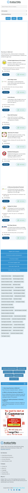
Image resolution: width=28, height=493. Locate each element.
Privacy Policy (5, 472)
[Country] (14, 11)
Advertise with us (6, 474)
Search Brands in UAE (7, 461)
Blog (20, 18)
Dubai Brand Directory (7, 455)
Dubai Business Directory (7, 457)
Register (8, 18)
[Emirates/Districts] (14, 14)
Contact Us (4, 466)
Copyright (4, 470)
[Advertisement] (14, 37)
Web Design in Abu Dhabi (19, 488)
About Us (4, 468)
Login (14, 18)
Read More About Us (5, 449)
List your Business (6, 459)
